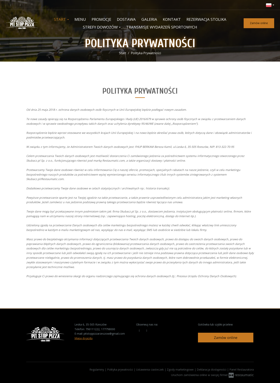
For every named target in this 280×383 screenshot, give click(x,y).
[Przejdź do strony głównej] (22, 23)
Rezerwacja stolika (206, 19)
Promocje (101, 19)
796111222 (93, 329)
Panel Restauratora (241, 369)
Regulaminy (97, 369)
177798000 (108, 329)
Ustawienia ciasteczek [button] (150, 369)
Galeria (149, 19)
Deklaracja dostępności (212, 369)
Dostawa (126, 19)
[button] (270, 5)
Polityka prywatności (120, 369)
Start (61, 19)
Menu (80, 19)
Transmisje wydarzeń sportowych (161, 27)
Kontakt (172, 19)
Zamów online (259, 23)
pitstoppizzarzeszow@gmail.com (104, 333)
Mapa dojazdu (83, 338)
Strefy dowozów (102, 27)
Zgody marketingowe (180, 369)
